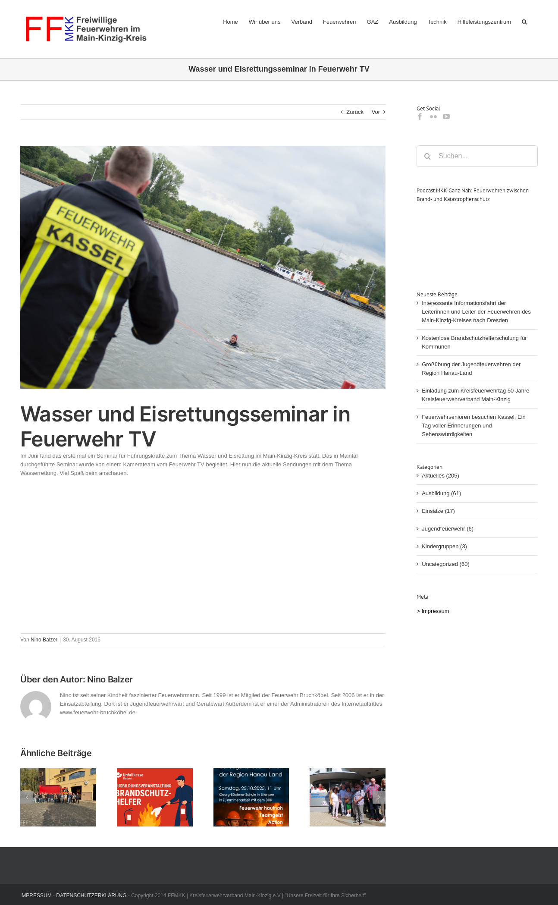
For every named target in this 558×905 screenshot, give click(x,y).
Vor (376, 112)
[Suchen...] (477, 156)
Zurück (355, 112)
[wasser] (203, 267)
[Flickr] (433, 116)
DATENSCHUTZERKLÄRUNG (91, 895)
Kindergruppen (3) (444, 546)
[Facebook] (420, 116)
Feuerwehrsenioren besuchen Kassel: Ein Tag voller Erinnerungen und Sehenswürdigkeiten (474, 425)
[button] (524, 21)
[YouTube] (446, 116)
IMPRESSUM (36, 895)
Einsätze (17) (438, 511)
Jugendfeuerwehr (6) (447, 528)
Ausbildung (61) (441, 493)
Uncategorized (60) (446, 564)
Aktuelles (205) (440, 475)
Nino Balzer (44, 640)
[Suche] (427, 156)
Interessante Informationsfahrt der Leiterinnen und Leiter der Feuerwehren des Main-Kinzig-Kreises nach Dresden (476, 312)
